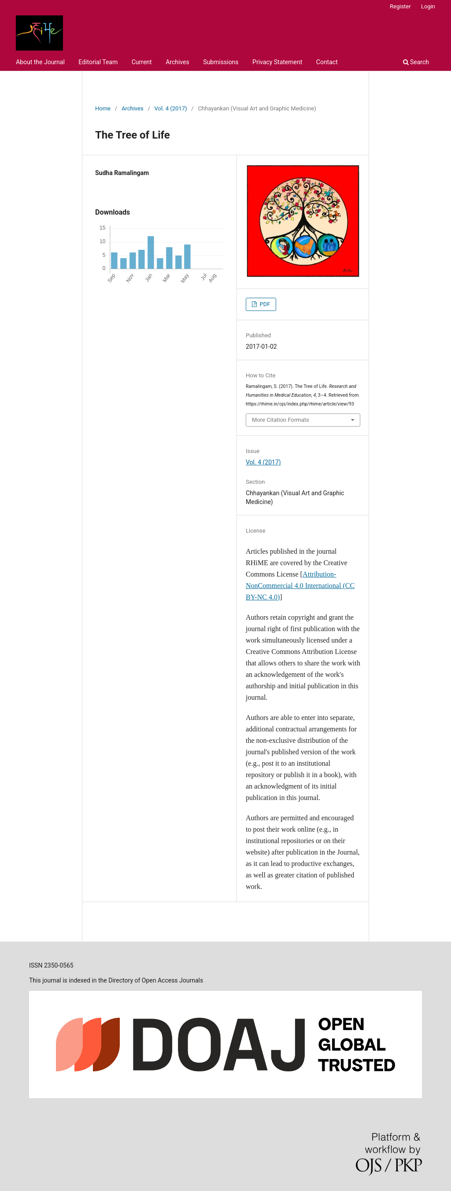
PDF (264, 304)
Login (428, 6)
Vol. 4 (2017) (171, 108)
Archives (177, 62)
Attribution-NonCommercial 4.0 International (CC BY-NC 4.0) (300, 585)
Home (103, 108)
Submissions (220, 62)
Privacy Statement (277, 62)
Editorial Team (98, 62)
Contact (327, 62)
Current (142, 62)
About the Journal (40, 62)
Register (400, 6)
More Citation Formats (280, 419)
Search (416, 62)
